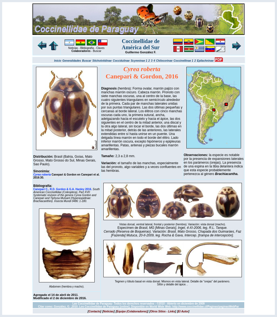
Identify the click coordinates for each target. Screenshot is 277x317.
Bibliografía (87, 48)
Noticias (73, 48)
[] (94, 311)
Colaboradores (81, 50)
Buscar (97, 50)
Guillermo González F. (140, 52)
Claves (100, 48)
